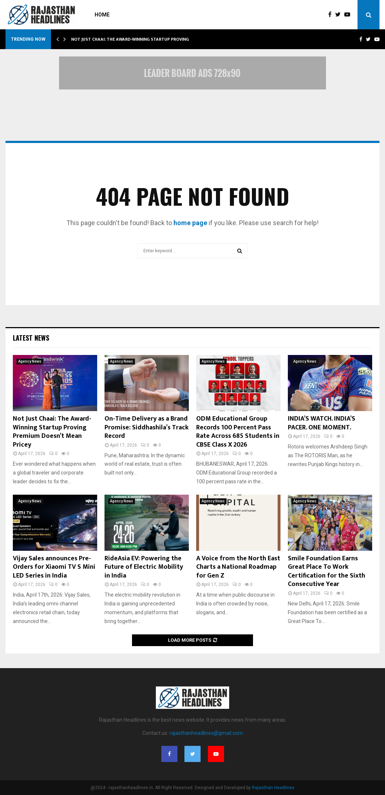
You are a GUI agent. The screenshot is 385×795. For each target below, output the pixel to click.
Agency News (29, 361)
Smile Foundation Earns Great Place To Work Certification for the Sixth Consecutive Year (326, 571)
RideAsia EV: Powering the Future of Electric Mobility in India (143, 567)
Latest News (31, 337)
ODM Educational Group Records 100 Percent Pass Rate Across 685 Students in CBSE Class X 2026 (237, 431)
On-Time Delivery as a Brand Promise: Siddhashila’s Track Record (146, 427)
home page (190, 223)
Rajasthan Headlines (273, 787)
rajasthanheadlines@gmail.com (206, 733)
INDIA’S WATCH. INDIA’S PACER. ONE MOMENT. (321, 423)
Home (102, 15)
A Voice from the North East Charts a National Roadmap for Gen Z (238, 567)
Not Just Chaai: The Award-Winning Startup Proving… (131, 39)
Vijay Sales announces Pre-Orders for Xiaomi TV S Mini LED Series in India (54, 567)
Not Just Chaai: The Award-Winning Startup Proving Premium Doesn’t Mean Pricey (52, 431)
